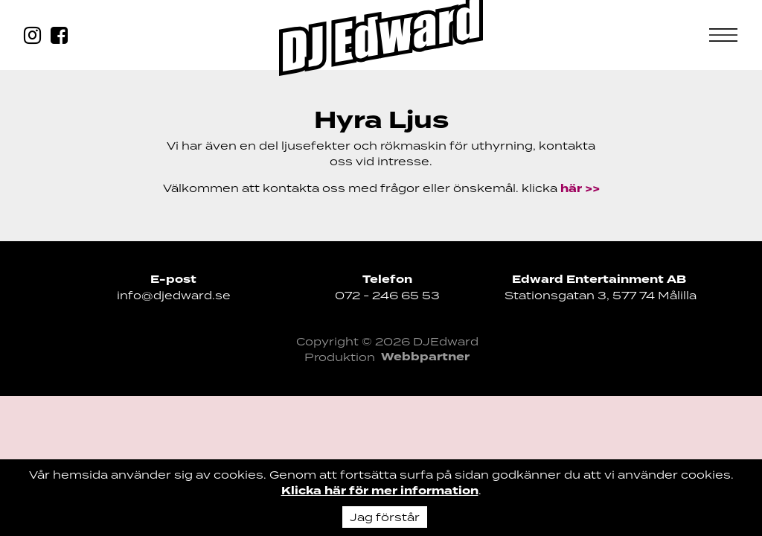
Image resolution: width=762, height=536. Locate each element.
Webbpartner (425, 357)
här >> (580, 189)
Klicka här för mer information (379, 491)
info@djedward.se (174, 295)
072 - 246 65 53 (387, 295)
